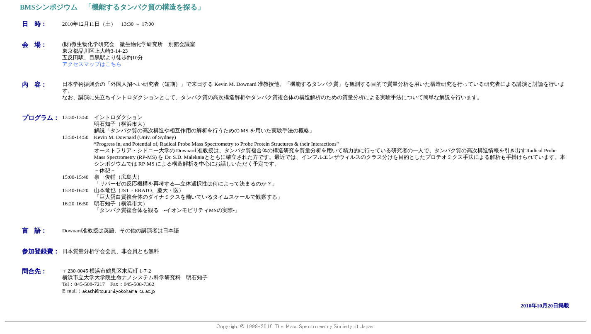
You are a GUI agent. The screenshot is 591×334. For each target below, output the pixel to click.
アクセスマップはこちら (91, 64)
